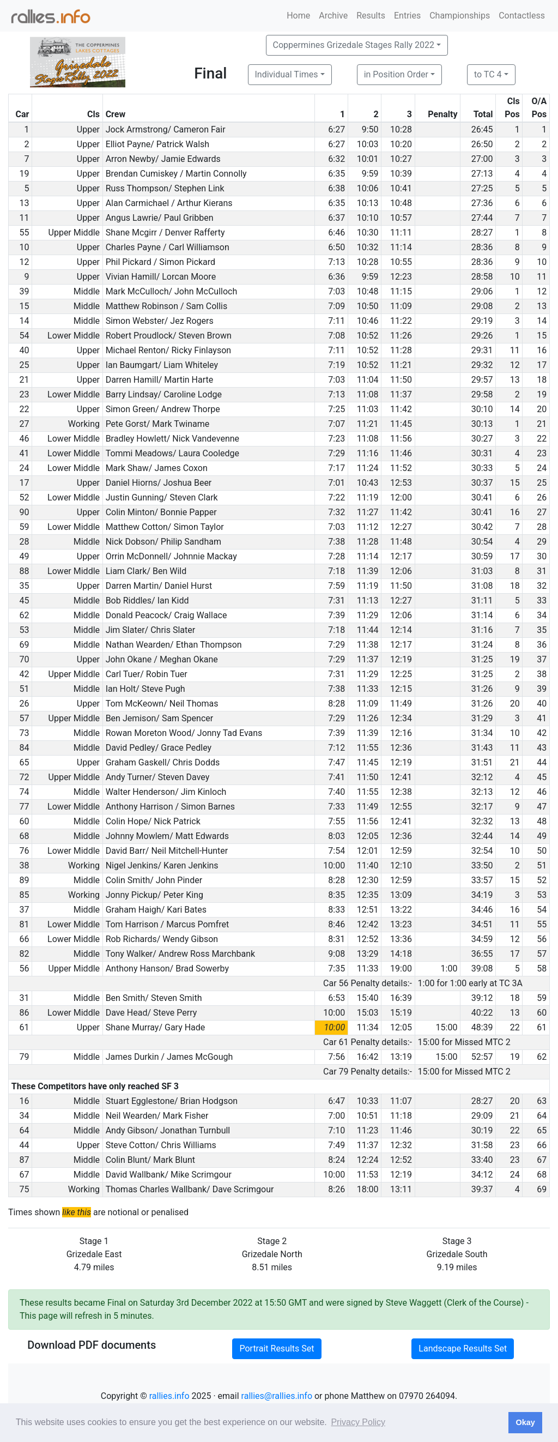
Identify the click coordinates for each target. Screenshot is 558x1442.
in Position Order (396, 74)
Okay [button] (525, 1422)
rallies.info (169, 1396)
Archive (333, 15)
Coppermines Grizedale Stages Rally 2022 (353, 45)
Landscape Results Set (462, 1348)
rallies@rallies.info (276, 1396)
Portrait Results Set (276, 1348)
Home (298, 15)
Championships (459, 15)
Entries (407, 15)
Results (370, 15)
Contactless (522, 15)
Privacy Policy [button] (358, 1422)
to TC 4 (488, 74)
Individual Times (286, 74)
